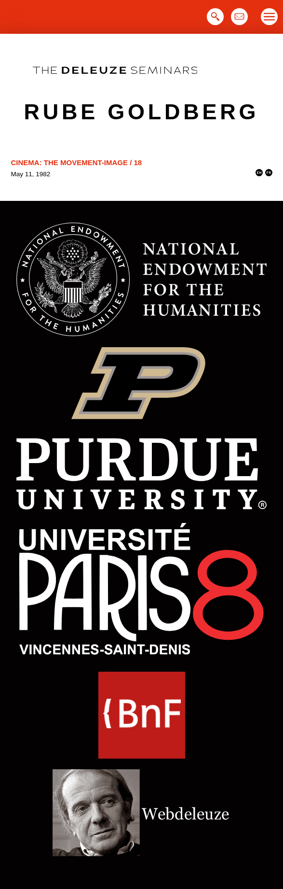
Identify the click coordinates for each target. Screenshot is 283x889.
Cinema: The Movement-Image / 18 (76, 162)
